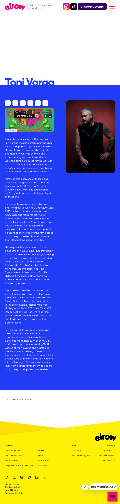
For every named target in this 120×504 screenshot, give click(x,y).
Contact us (109, 450)
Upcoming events (13, 450)
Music (40, 455)
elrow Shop (76, 450)
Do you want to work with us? (19, 465)
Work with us (109, 460)
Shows (41, 450)
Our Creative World (14, 455)
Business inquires (107, 455)
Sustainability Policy (15, 493)
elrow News (43, 465)
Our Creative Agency (81, 455)
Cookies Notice (12, 487)
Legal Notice (11, 490)
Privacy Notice (12, 484)
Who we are (43, 460)
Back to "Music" (20, 399)
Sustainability (11, 460)
